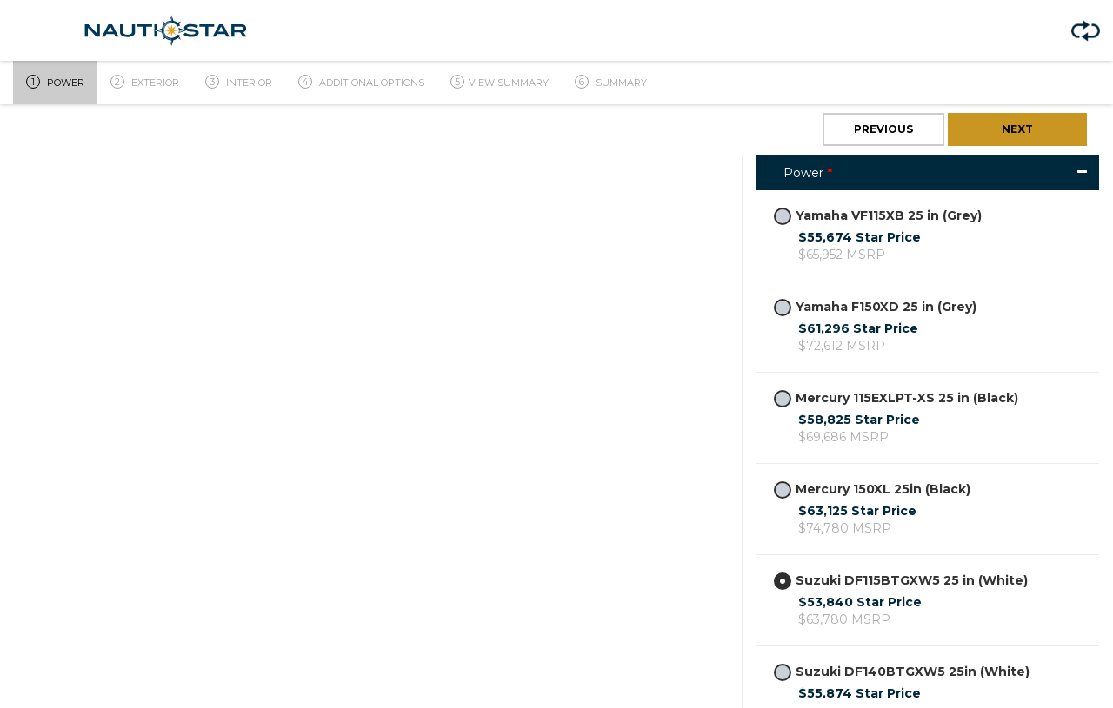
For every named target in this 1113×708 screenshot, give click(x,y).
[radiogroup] (782, 216)
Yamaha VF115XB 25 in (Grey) (878, 216)
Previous (883, 129)
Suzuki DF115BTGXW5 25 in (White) (901, 580)
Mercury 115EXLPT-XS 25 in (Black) (896, 398)
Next (1017, 129)
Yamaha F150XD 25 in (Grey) (875, 307)
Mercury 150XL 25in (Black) (872, 489)
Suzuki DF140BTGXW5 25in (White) (902, 672)
